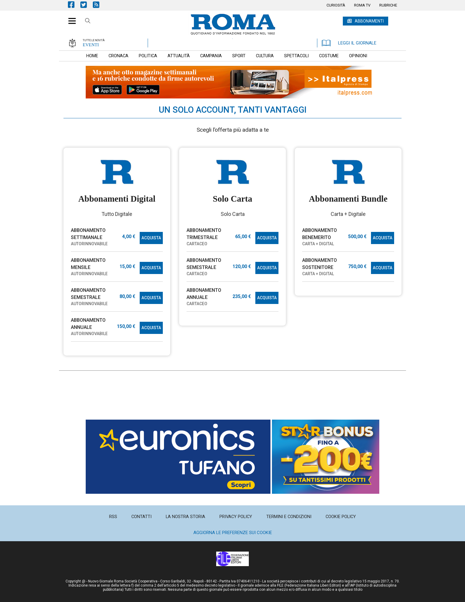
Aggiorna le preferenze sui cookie (232, 532)
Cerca (87, 21)
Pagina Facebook (74, 4)
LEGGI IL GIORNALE (349, 43)
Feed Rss (99, 4)
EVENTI (91, 44)
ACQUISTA (151, 237)
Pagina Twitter (86, 4)
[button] (69, 18)
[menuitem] (336, 5)
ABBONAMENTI (369, 21)
